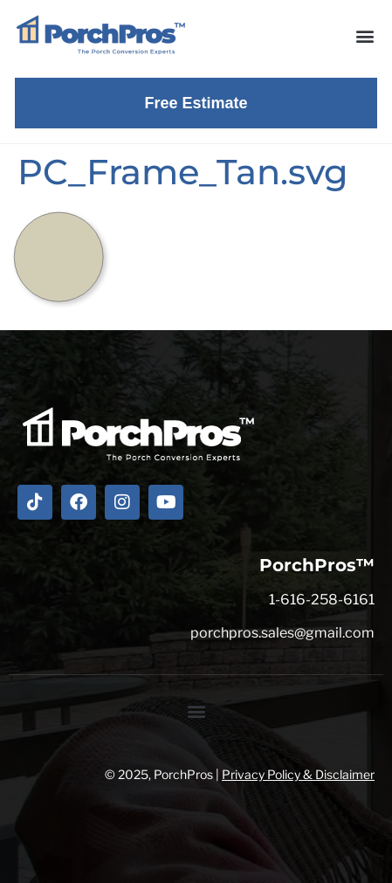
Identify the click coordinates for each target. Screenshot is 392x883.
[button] (364, 35)
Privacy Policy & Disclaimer (298, 774)
